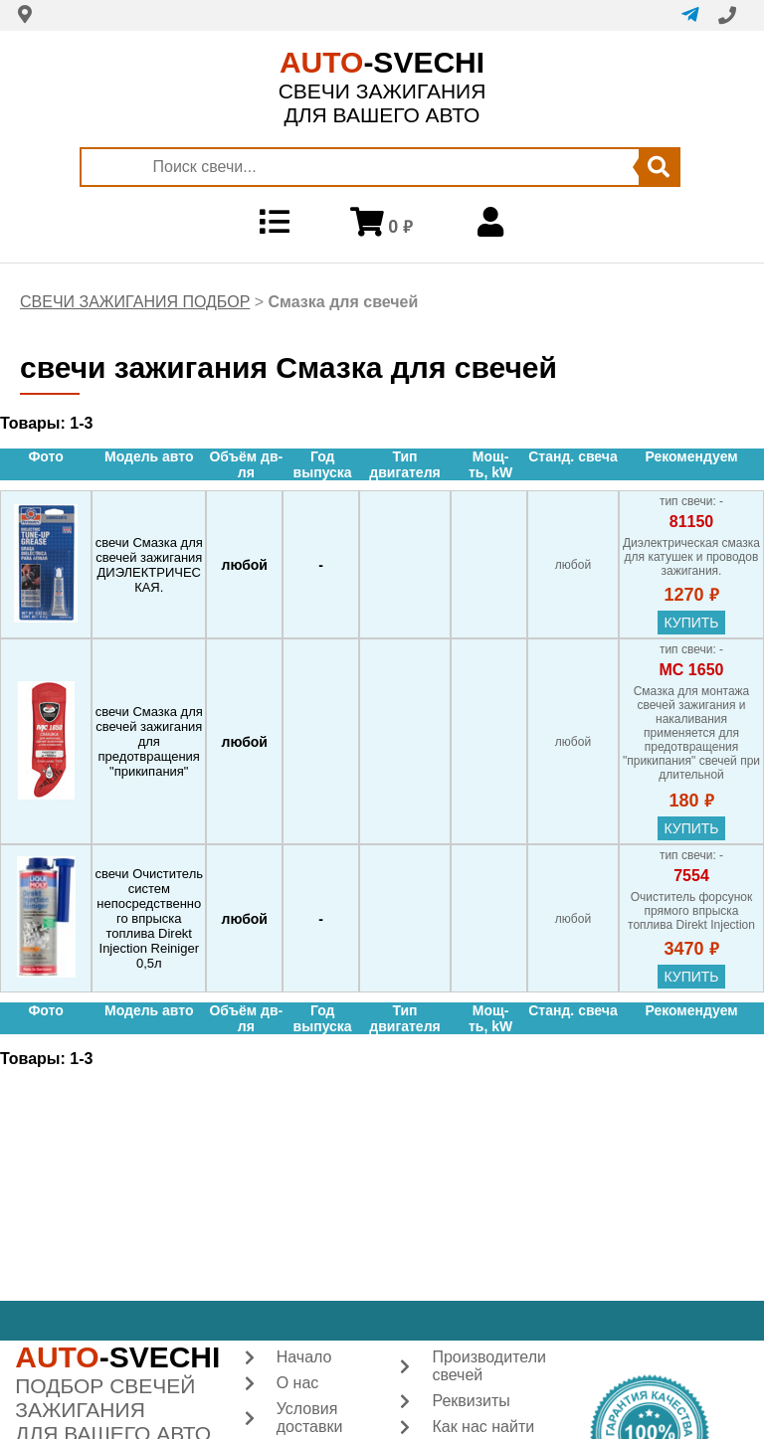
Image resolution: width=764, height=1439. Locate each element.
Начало (304, 1357)
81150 (691, 521)
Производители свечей (489, 1366)
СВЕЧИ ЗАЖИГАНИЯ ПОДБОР (135, 301)
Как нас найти (483, 1426)
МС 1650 (692, 669)
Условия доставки (310, 1417)
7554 (691, 875)
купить (691, 622)
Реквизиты (470, 1400)
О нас (298, 1382)
